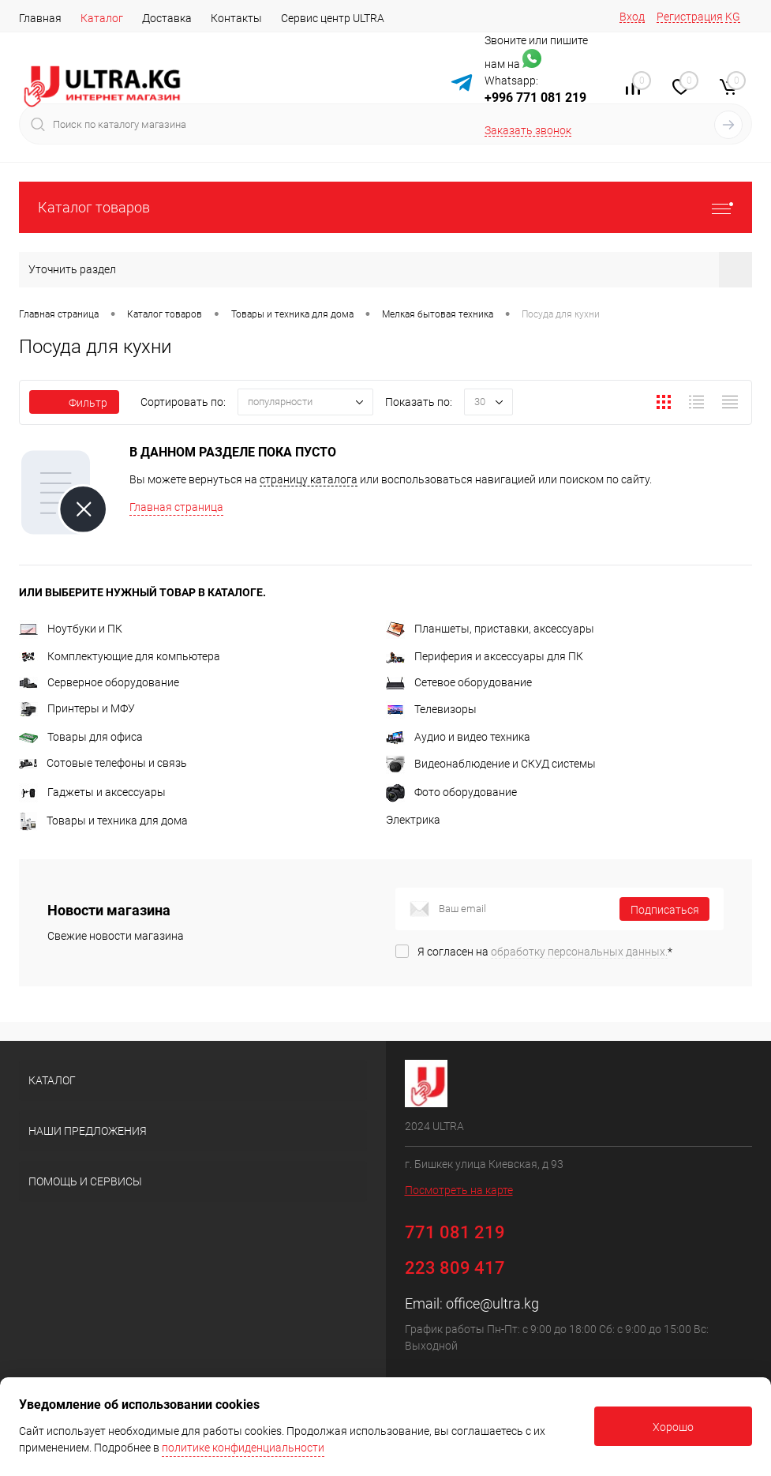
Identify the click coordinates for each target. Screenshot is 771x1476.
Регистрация (690, 16)
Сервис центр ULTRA (332, 18)
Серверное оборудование (99, 682)
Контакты (236, 18)
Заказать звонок (528, 130)
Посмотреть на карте (459, 1190)
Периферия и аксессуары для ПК (484, 656)
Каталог (101, 18)
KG (732, 16)
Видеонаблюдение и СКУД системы (491, 763)
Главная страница (176, 507)
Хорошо (673, 1427)
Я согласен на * (544, 951)
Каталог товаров (385, 207)
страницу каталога (308, 479)
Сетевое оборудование (459, 682)
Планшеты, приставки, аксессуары (490, 628)
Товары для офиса (81, 736)
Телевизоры (431, 709)
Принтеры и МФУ (77, 708)
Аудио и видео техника (458, 736)
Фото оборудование (451, 792)
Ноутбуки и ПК (70, 628)
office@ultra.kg (492, 1303)
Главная (40, 18)
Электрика (413, 819)
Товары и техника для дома (103, 820)
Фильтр (74, 402)
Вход (632, 16)
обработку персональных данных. (579, 951)
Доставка (167, 18)
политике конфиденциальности (243, 1447)
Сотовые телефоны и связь (103, 763)
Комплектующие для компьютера (119, 656)
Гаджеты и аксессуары (92, 792)
